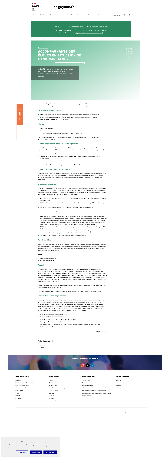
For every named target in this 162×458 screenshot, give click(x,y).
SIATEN (95, 220)
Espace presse (86, 383)
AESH (42, 347)
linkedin (92, 365)
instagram (83, 365)
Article (37, 39)
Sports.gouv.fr (52, 401)
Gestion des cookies (142, 412)
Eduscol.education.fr (20, 388)
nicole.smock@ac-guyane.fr (47, 260)
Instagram (118, 385)
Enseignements (54, 15)
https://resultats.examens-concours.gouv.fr (89, 33)
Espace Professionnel (87, 385)
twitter (88, 365)
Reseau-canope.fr (19, 390)
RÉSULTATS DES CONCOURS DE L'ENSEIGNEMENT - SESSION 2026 (88, 27)
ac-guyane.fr (63, 6)
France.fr (51, 395)
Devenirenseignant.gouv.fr (22, 385)
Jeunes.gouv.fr (52, 398)
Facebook (118, 380)
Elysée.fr (51, 380)
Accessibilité (129, 15)
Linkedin (118, 388)
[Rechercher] (124, 15)
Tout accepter (50, 452)
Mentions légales (116, 412)
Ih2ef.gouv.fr (18, 398)
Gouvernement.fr (53, 383)
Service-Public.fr (53, 385)
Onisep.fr (17, 395)
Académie (33, 15)
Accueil (32, 39)
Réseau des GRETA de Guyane (89, 388)
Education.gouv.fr (19, 380)
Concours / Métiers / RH (67, 15)
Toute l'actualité (86, 380)
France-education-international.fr (23, 401)
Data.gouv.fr (52, 393)
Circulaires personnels (93, 15)
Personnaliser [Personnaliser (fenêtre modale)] (22, 452)
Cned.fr (17, 393)
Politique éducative (80, 15)
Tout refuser (36, 452)
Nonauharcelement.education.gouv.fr (58, 388)
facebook (78, 365)
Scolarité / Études (42, 15)
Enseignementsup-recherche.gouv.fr (24, 383)
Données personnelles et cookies (45, 445)
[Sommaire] (20, 114)
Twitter (117, 383)
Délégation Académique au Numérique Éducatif (94, 390)
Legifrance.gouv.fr (53, 390)
